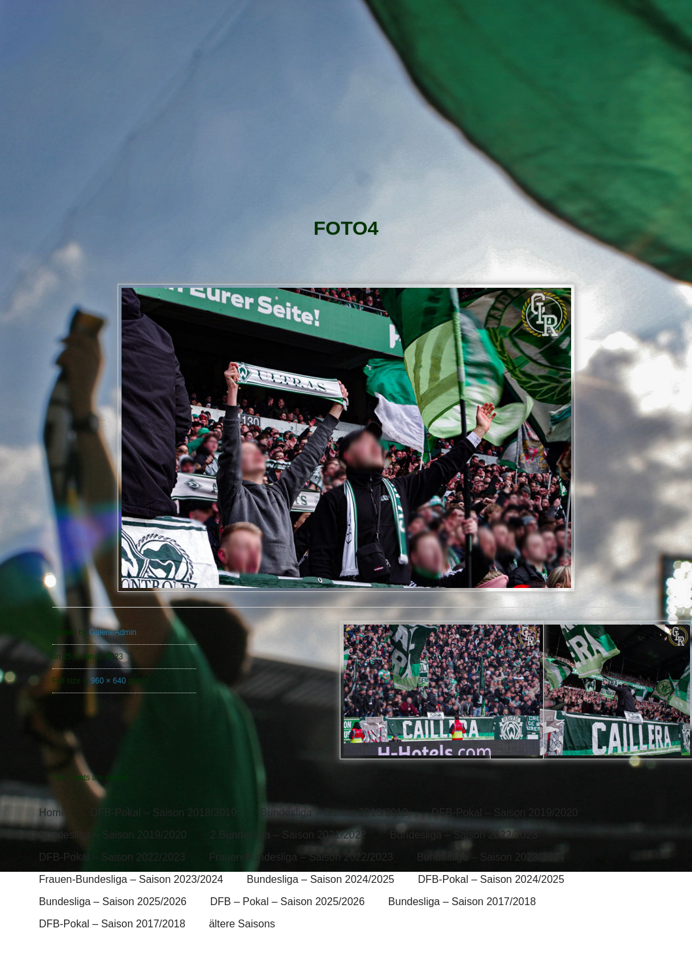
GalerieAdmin (113, 632)
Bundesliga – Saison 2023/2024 (491, 857)
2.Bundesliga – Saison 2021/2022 (288, 834)
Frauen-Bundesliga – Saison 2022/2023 (301, 857)
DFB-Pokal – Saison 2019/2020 (504, 812)
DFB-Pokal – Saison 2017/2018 (112, 923)
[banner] (346, 109)
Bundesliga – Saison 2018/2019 (334, 812)
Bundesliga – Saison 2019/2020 (113, 834)
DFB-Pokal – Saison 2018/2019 (163, 812)
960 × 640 (108, 680)
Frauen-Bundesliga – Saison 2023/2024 (131, 879)
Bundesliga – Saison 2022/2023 (464, 834)
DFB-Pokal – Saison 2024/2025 (491, 879)
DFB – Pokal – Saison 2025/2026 (287, 901)
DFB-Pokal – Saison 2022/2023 (112, 857)
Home (53, 812)
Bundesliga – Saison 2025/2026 (113, 901)
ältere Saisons (242, 923)
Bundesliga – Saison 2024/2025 (320, 879)
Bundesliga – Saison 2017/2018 (462, 901)
